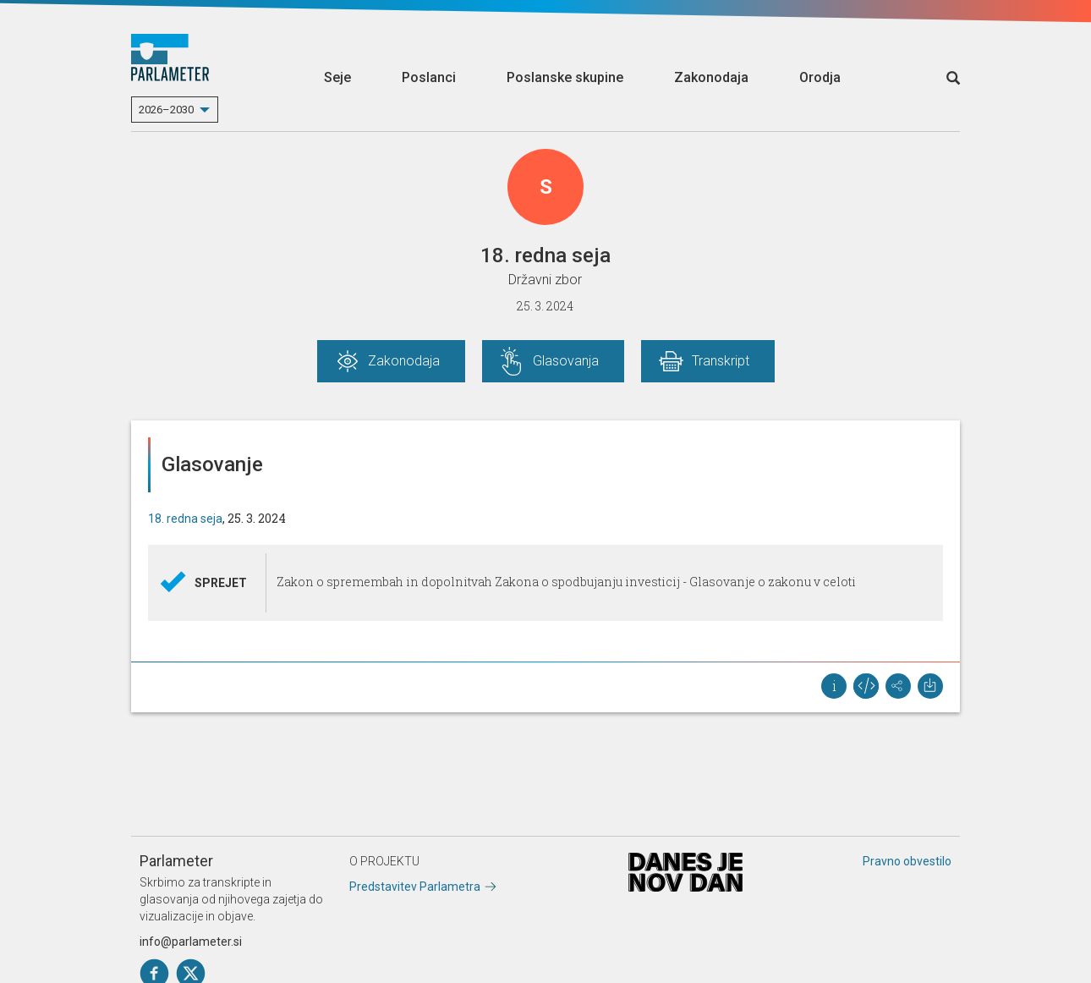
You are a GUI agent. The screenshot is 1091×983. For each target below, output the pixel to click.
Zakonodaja (711, 77)
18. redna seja (185, 518)
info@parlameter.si (191, 941)
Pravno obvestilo (907, 861)
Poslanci (429, 77)
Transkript (720, 361)
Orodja (820, 77)
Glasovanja (566, 361)
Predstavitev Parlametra (414, 886)
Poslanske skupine (565, 77)
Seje (337, 77)
